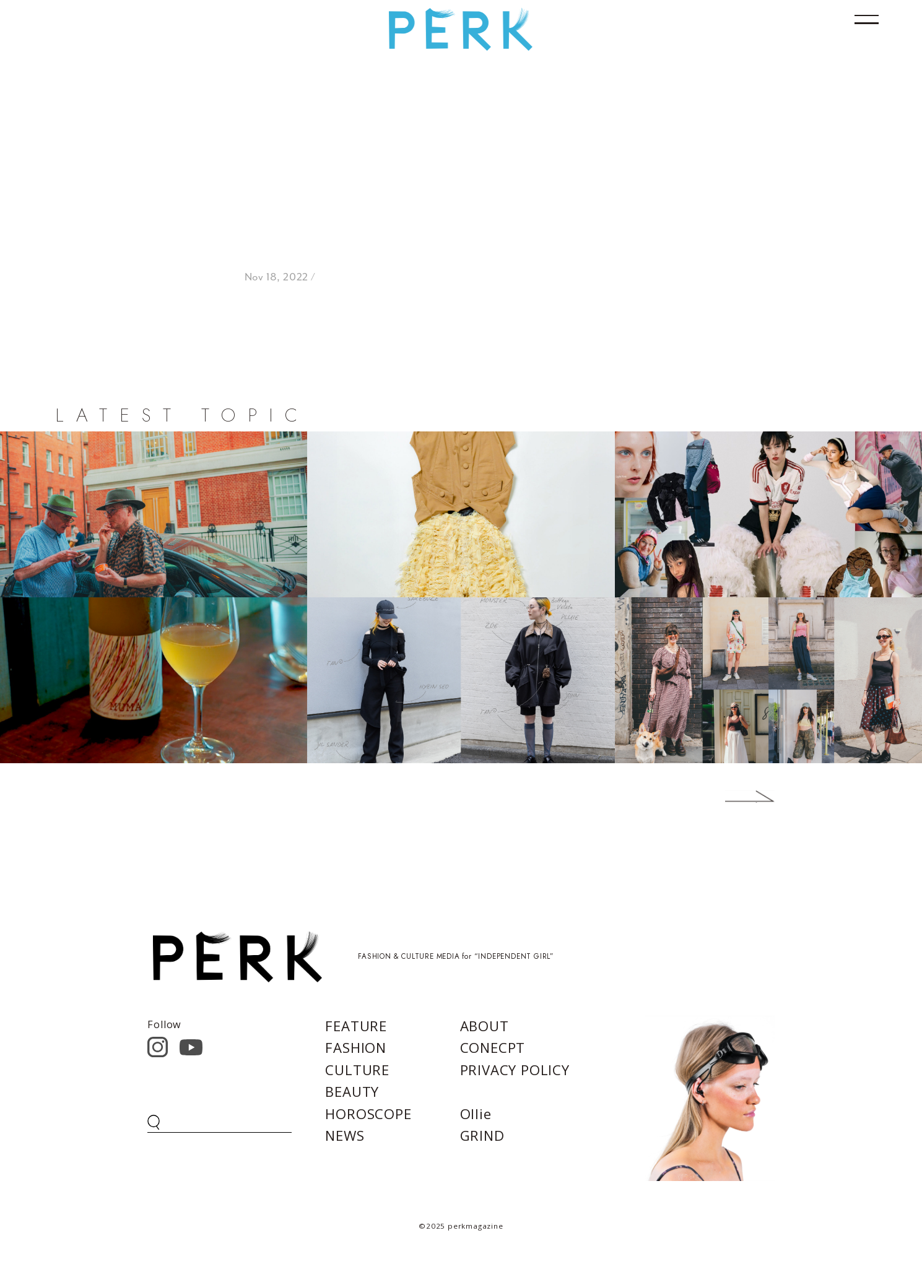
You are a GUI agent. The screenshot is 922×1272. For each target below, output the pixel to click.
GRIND (482, 1135)
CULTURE (357, 1069)
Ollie (476, 1113)
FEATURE (356, 1025)
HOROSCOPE (368, 1113)
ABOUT (484, 1025)
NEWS (344, 1135)
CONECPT (493, 1047)
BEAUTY (352, 1091)
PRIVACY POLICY (515, 1069)
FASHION (355, 1047)
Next (731, 796)
